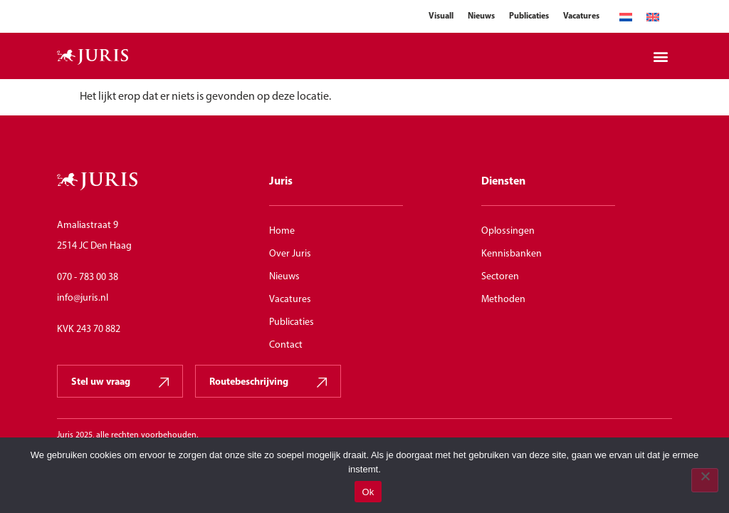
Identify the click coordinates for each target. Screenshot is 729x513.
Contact (286, 345)
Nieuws (481, 16)
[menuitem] (625, 17)
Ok (368, 492)
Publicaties (529, 16)
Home (282, 231)
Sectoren (500, 276)
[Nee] (704, 480)
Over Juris (290, 254)
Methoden (503, 299)
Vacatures (581, 16)
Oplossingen (508, 231)
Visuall (441, 16)
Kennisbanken (511, 254)
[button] (660, 56)
